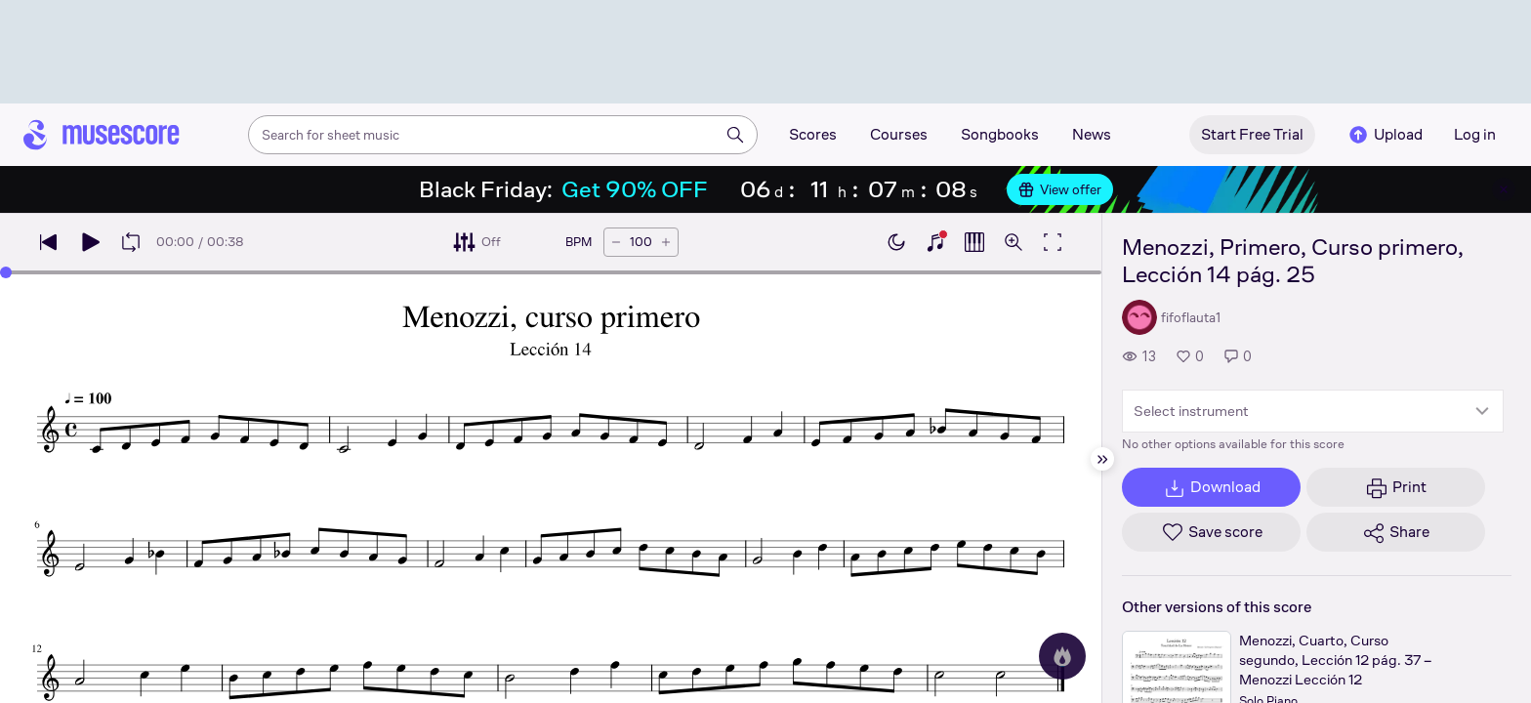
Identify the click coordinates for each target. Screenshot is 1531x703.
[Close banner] (1503, 189)
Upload (1384, 134)
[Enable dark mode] (896, 242)
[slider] (6, 272)
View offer (1059, 189)
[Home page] (101, 134)
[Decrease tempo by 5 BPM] (616, 242)
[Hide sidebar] (1102, 459)
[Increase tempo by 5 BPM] (666, 242)
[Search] (735, 134)
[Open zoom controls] (1013, 242)
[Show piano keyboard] (935, 242)
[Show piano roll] (974, 242)
